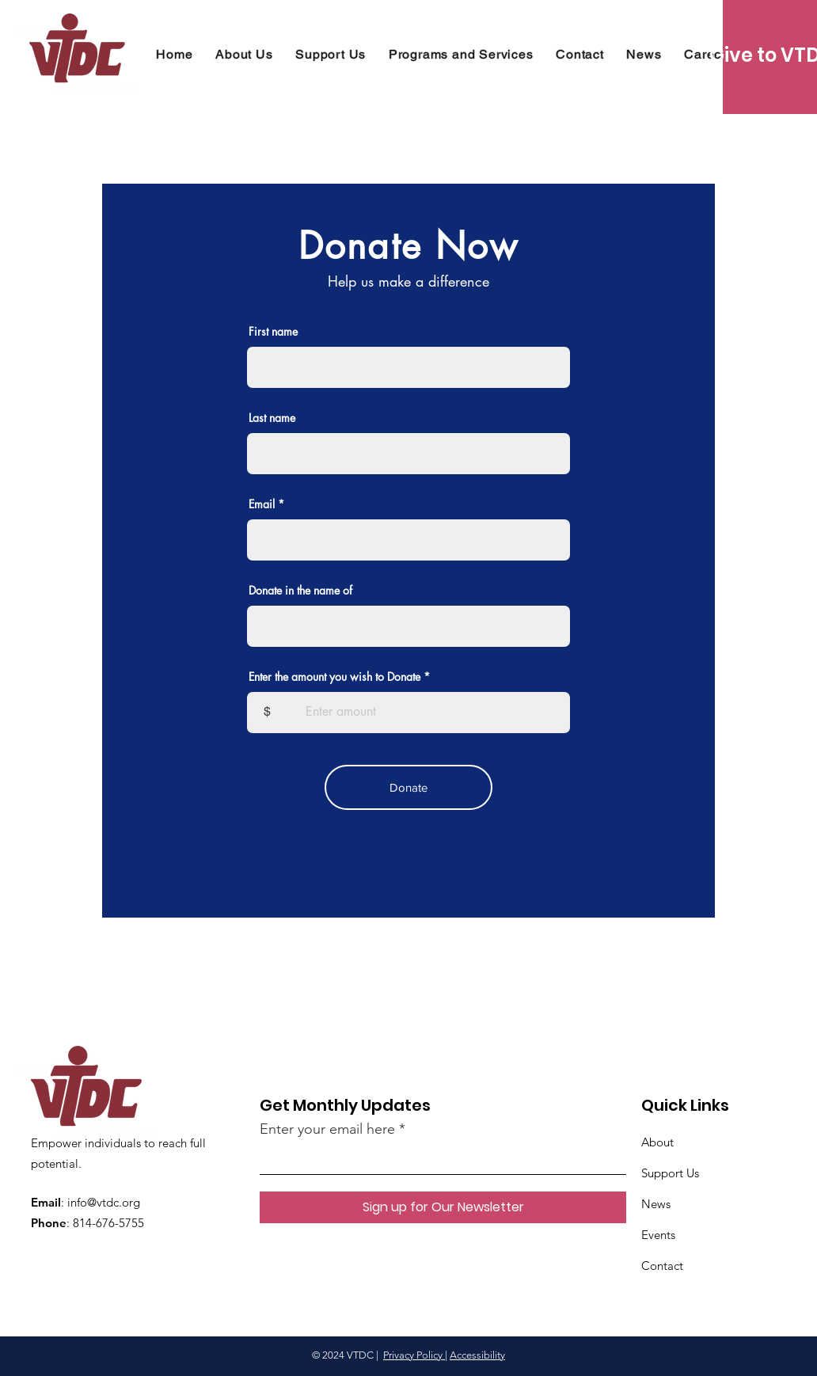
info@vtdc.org (103, 1202)
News (656, 1203)
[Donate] (408, 787)
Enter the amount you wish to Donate (334, 676)
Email (262, 504)
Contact (662, 1265)
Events (658, 1234)
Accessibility (477, 1355)
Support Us (670, 1172)
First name (273, 331)
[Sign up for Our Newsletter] (443, 1207)
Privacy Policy (414, 1355)
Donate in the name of (300, 590)
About (657, 1142)
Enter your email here (327, 1129)
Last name (272, 418)
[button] (460, 54)
